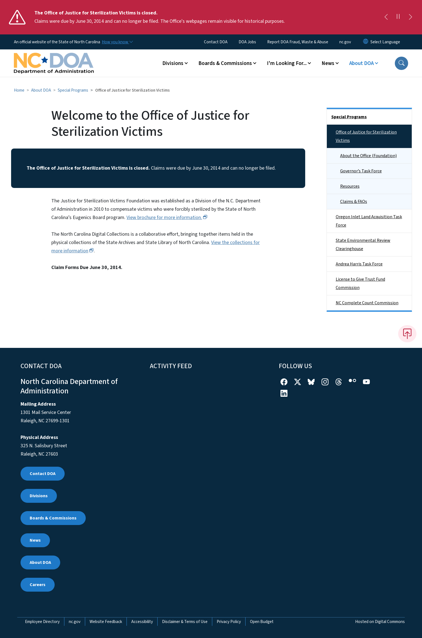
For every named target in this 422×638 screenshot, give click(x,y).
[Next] (410, 17)
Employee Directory (42, 622)
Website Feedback (106, 622)
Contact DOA (216, 42)
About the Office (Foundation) (368, 156)
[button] (401, 63)
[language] (385, 42)
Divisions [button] (172, 63)
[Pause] (398, 17)
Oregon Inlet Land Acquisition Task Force (369, 221)
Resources (350, 186)
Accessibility (142, 622)
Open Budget (262, 622)
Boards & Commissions (53, 518)
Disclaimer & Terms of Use (185, 622)
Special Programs (73, 90)
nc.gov (345, 42)
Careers (38, 585)
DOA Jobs (247, 42)
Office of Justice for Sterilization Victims (366, 136)
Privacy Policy (229, 622)
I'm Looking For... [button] (287, 63)
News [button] (328, 63)
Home (19, 90)
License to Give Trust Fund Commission (360, 283)
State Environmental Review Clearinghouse (363, 244)
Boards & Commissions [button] (225, 63)
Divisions (39, 496)
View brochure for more (167, 217)
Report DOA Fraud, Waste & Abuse (297, 42)
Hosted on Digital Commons (380, 622)
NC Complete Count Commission (367, 303)
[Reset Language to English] (365, 42)
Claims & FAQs (353, 202)
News (35, 540)
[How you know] (117, 42)
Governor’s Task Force (361, 171)
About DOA (41, 90)
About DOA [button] (361, 63)
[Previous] (386, 17)
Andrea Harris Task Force (359, 264)
